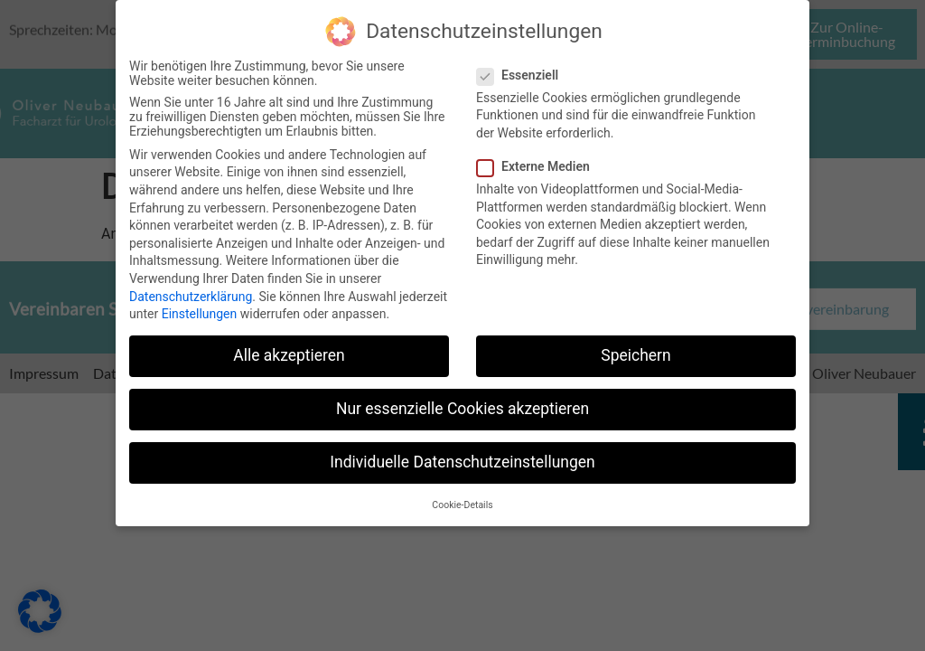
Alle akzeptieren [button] (289, 352)
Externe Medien (539, 163)
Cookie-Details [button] (462, 500)
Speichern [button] (635, 352)
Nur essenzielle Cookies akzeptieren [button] (462, 405)
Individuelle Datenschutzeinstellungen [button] (462, 458)
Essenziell (523, 70)
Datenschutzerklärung (190, 292)
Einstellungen (200, 310)
